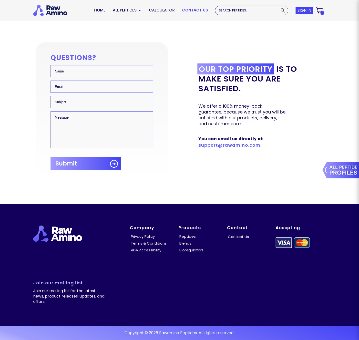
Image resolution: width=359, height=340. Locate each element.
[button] (319, 10)
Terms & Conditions (149, 243)
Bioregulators (191, 250)
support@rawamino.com (229, 145)
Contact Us (195, 10)
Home (99, 10)
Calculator (162, 10)
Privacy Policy (143, 236)
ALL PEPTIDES (125, 10)
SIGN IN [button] (304, 10)
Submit (66, 163)
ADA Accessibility (146, 250)
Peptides (187, 236)
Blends (185, 243)
